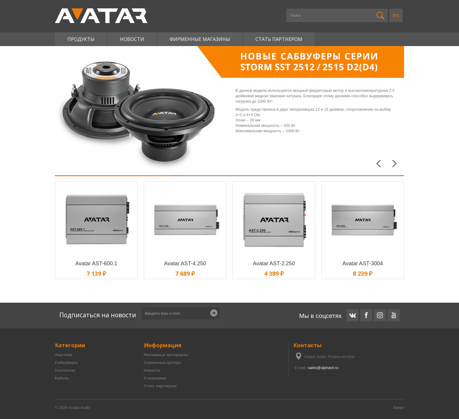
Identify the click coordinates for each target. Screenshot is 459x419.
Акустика (63, 355)
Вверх (398, 407)
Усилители (65, 370)
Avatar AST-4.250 (185, 263)
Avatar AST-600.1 (96, 263)
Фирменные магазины (200, 39)
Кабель (62, 378)
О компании (155, 378)
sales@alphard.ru (323, 367)
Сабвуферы (66, 362)
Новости (132, 39)
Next (395, 166)
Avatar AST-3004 (362, 263)
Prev (380, 166)
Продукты (81, 39)
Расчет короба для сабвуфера (27, 305)
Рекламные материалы (166, 355)
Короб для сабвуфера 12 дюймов (30, 305)
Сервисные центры (162, 362)
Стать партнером (278, 39)
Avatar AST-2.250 (274, 263)
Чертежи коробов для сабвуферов (31, 305)
